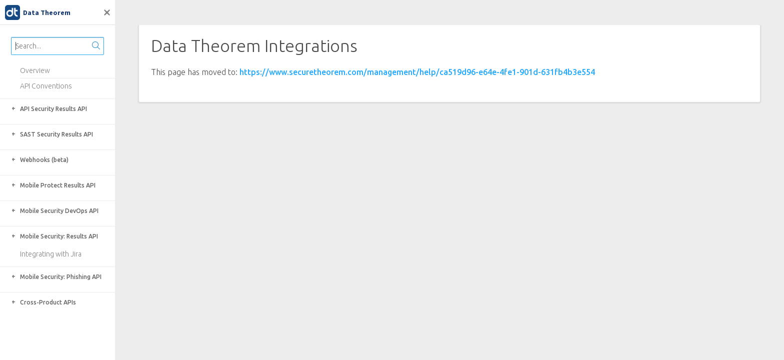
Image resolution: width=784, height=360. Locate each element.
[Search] (96, 46)
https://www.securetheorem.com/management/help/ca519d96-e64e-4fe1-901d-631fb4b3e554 (417, 72)
